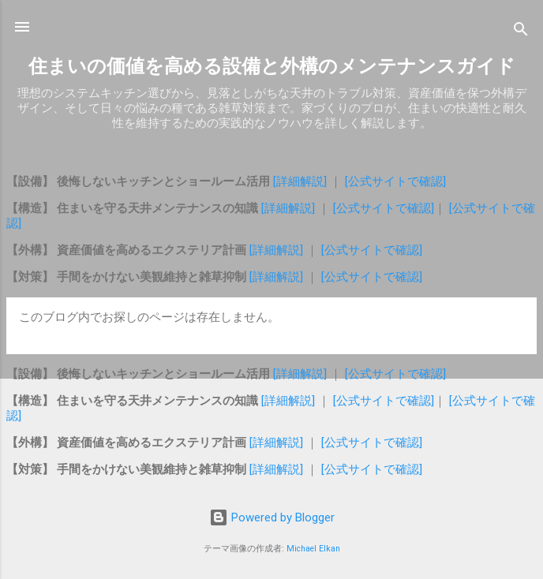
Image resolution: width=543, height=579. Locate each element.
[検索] (520, 32)
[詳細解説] (301, 181)
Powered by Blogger (272, 517)
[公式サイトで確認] (395, 181)
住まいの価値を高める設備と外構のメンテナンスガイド (271, 66)
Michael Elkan (313, 549)
